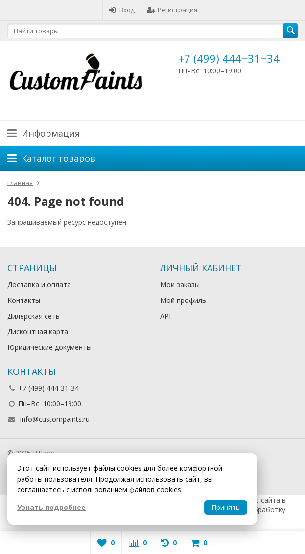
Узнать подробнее (51, 507)
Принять (225, 507)
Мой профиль (183, 300)
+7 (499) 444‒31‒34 (229, 58)
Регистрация (172, 9)
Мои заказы (180, 284)
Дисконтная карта (37, 331)
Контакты (23, 300)
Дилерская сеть (33, 316)
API (165, 316)
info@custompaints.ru (55, 419)
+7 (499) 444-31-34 (48, 387)
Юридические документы (49, 347)
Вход (122, 9)
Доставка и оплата (39, 284)
